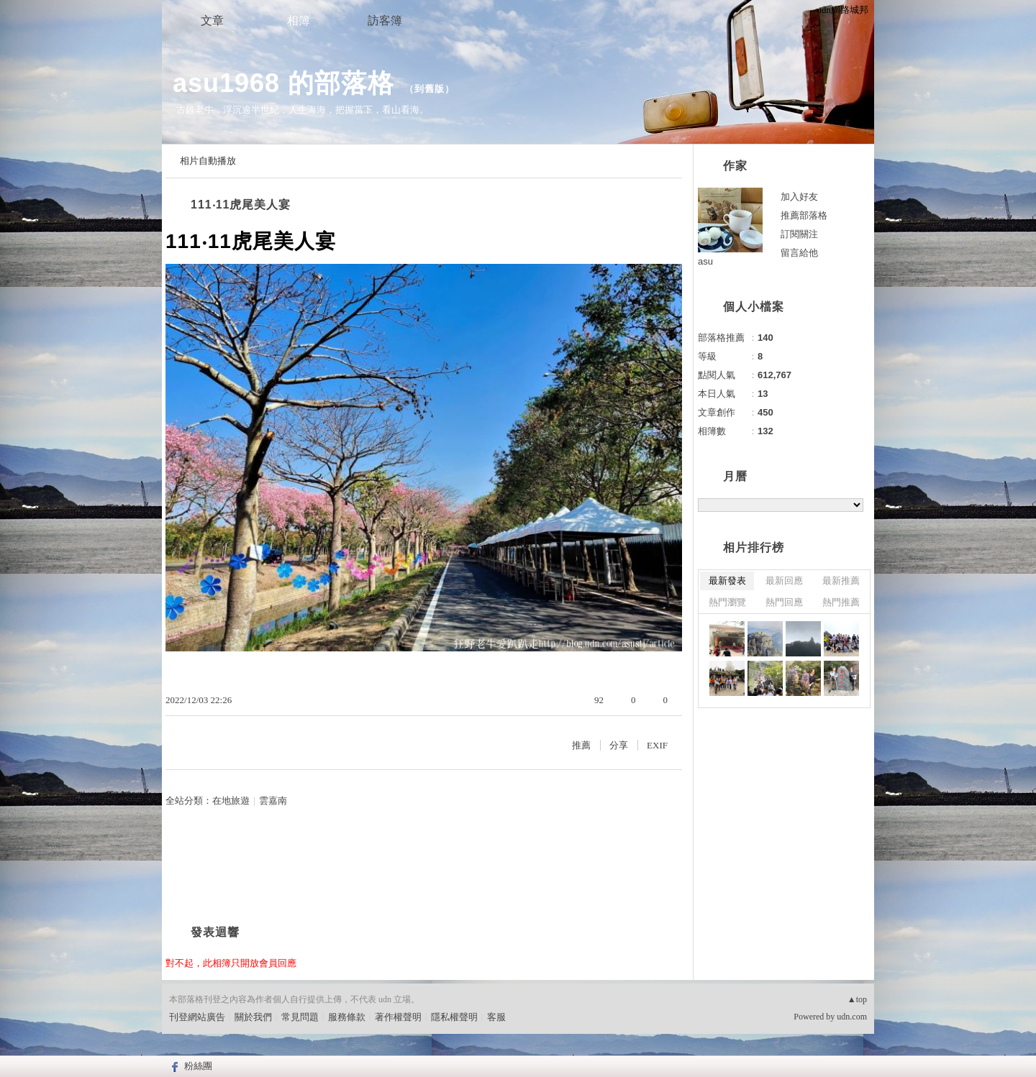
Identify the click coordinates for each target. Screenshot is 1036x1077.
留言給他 (799, 252)
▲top (857, 999)
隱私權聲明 (454, 1017)
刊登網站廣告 (197, 1017)
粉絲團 (198, 1065)
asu (705, 261)
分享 (618, 745)
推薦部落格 (804, 215)
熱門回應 (784, 602)
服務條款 (346, 1017)
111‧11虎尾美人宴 (241, 204)
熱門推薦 (841, 602)
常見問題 (300, 1017)
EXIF (657, 745)
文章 (212, 20)
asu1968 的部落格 (283, 83)
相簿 (298, 20)
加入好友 (799, 196)
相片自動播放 (208, 160)
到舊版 (429, 88)
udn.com (852, 1017)
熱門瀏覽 (727, 602)
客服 (496, 1017)
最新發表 (727, 580)
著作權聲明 (398, 1017)
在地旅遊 (231, 800)
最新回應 (784, 580)
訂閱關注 (799, 234)
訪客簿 (385, 20)
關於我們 (253, 1017)
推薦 (581, 745)
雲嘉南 (273, 800)
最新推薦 (841, 580)
